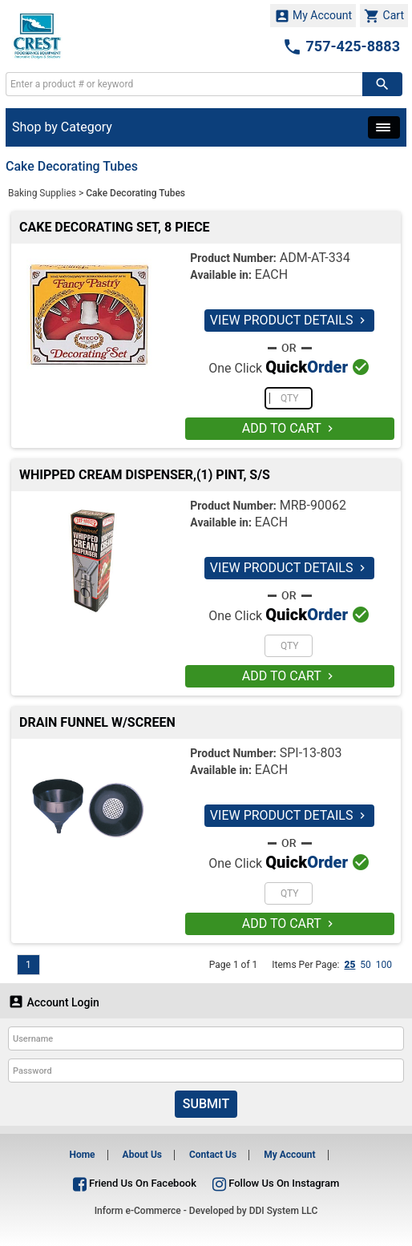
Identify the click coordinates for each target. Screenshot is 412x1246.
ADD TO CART (289, 428)
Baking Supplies (42, 193)
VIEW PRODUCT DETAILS (290, 320)
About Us (142, 1154)
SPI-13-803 (311, 752)
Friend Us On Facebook (134, 1183)
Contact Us (212, 1154)
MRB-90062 (313, 505)
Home (82, 1154)
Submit (206, 1103)
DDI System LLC (283, 1210)
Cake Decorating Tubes (135, 193)
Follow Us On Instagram (275, 1183)
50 (365, 964)
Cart (384, 16)
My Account (313, 16)
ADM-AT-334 (315, 257)
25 (349, 964)
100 (384, 964)
